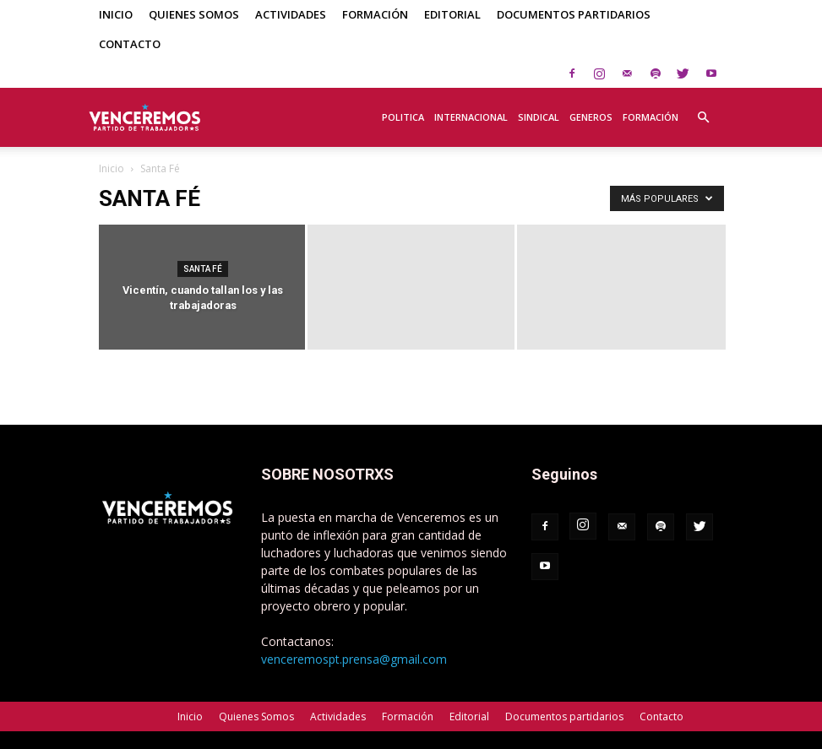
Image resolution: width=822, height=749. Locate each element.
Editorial (452, 14)
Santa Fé (202, 269)
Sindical (538, 117)
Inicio (116, 14)
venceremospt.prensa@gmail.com (354, 659)
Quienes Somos (194, 14)
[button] (703, 108)
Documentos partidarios (574, 14)
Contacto (130, 44)
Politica (403, 117)
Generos (590, 117)
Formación (375, 14)
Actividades (290, 14)
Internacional (471, 117)
